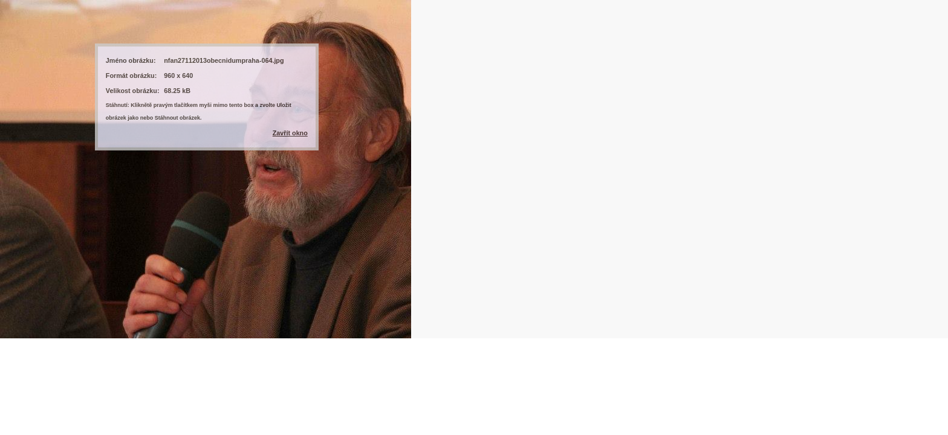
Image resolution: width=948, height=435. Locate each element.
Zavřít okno (290, 133)
